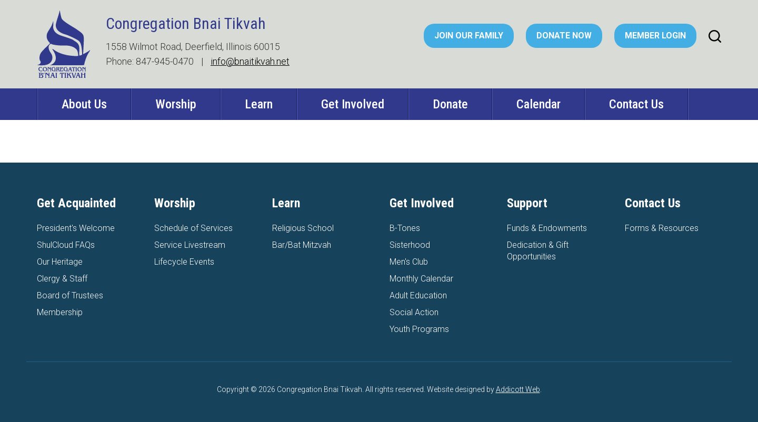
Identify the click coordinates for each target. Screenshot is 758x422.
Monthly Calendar (421, 279)
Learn (259, 104)
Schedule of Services (193, 228)
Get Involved (352, 104)
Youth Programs (419, 329)
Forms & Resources (662, 228)
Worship (175, 104)
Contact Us (636, 104)
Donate (450, 104)
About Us (84, 104)
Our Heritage (60, 262)
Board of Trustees (70, 295)
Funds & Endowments (547, 228)
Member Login (655, 36)
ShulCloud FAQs (66, 245)
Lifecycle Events (184, 262)
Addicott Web (518, 389)
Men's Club (409, 262)
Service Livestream (189, 245)
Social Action (414, 312)
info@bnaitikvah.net (250, 61)
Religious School (303, 228)
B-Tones (405, 228)
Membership (60, 312)
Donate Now (564, 36)
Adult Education (418, 295)
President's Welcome (76, 228)
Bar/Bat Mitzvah (301, 245)
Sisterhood (410, 245)
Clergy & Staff (62, 279)
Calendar (538, 104)
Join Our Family (468, 36)
